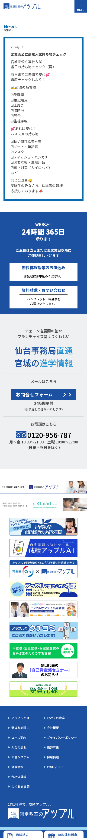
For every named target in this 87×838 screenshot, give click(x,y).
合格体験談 (18, 776)
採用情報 (53, 757)
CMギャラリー (56, 767)
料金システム (20, 757)
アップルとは (20, 718)
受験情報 (17, 767)
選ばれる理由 (20, 727)
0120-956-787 (49, 434)
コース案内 (18, 737)
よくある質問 (20, 786)
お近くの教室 (56, 718)
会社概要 (53, 727)
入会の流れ (18, 747)
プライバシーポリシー (62, 737)
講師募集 (53, 747)
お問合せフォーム (34, 394)
